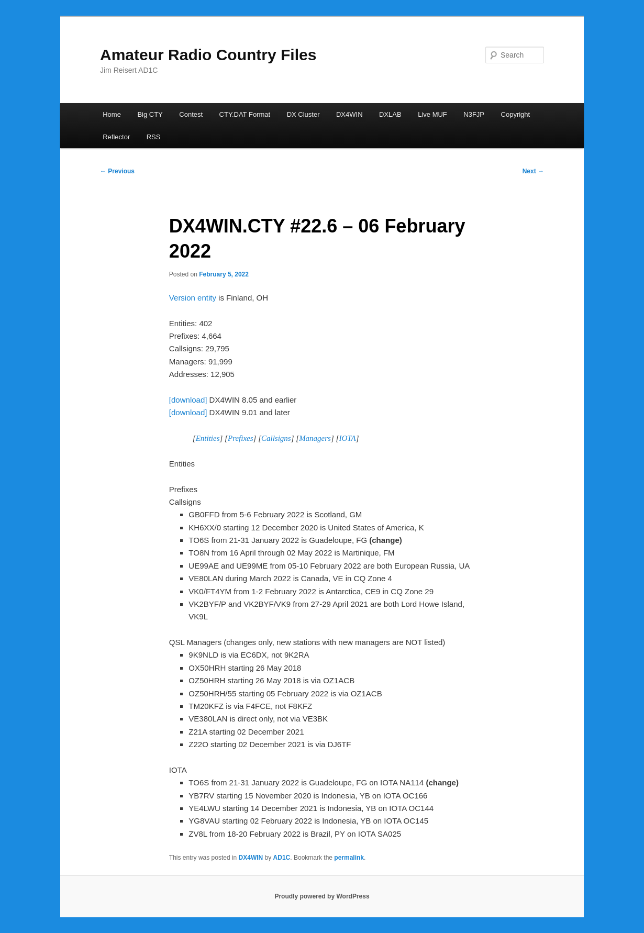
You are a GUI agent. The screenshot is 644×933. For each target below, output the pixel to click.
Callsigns (276, 438)
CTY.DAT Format (245, 114)
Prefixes (240, 438)
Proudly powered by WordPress (321, 896)
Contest (191, 114)
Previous (117, 171)
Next (533, 171)
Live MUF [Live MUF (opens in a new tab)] (432, 114)
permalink (349, 857)
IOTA (347, 438)
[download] (188, 399)
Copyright (515, 114)
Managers (315, 438)
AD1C (282, 857)
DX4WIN (349, 114)
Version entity (192, 297)
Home (112, 114)
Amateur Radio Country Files (208, 54)
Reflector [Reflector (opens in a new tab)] (116, 137)
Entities (208, 438)
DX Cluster (303, 114)
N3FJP (473, 114)
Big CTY (149, 114)
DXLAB (390, 114)
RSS (154, 137)
